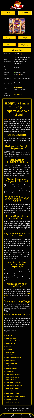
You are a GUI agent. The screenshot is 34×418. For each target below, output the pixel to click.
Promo (4, 416)
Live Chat (29, 416)
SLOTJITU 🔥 (18, 54)
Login (21, 416)
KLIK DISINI (18, 94)
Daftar (12, 416)
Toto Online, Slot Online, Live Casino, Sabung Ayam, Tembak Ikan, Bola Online (22, 60)
